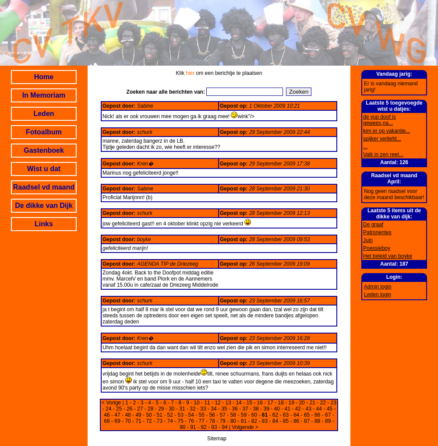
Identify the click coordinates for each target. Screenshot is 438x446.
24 (108, 409)
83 (265, 421)
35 (224, 409)
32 (192, 409)
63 (286, 415)
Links (44, 224)
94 (224, 427)
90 (182, 427)
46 (107, 415)
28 (150, 409)
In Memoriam (44, 95)
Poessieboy (376, 248)
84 (275, 421)
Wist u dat (43, 168)
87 (307, 421)
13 (228, 403)
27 (140, 409)
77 (202, 421)
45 (329, 409)
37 (245, 409)
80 (233, 421)
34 (213, 409)
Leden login (377, 294)
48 (128, 415)
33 (203, 409)
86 (296, 421)
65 (307, 415)
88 (317, 421)
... (365, 147)
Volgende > (245, 427)
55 (202, 415)
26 (129, 409)
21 (312, 403)
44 (319, 409)
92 (203, 427)
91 (193, 427)
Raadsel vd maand (44, 187)
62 (275, 415)
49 (138, 415)
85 (286, 421)
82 (254, 421)
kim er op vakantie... (386, 131)
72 (149, 421)
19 (291, 403)
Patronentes (377, 232)
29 (161, 409)
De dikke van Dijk (44, 205)
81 (244, 421)
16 (260, 403)
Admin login (378, 287)
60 (254, 415)
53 (181, 415)
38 (255, 409)
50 (149, 415)
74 (170, 421)
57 (223, 415)
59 (244, 415)
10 (196, 403)
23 (333, 403)
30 (171, 409)
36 (234, 409)
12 (217, 403)
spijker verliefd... (382, 139)
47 (117, 415)
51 (159, 415)
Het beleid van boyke (387, 256)
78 (212, 421)
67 (328, 415)
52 (170, 415)
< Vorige (111, 403)
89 (328, 421)
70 (128, 421)
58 (233, 415)
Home (43, 77)
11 (207, 403)
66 (317, 415)
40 (276, 409)
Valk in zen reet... (383, 154)
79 (223, 421)
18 (281, 403)
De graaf (373, 224)
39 (266, 409)
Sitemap (216, 438)
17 (270, 403)
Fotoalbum (44, 132)
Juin (368, 240)
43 (308, 409)
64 (296, 415)
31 (182, 409)
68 (107, 421)
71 (138, 421)
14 (238, 403)
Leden (43, 113)
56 (212, 415)
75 (181, 421)
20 (302, 403)
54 (191, 415)
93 (214, 427)
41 (287, 409)
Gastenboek (44, 150)
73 (159, 421)
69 (117, 421)
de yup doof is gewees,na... (379, 120)
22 (323, 403)
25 (119, 409)
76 (191, 421)
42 (298, 409)
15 (249, 403)
